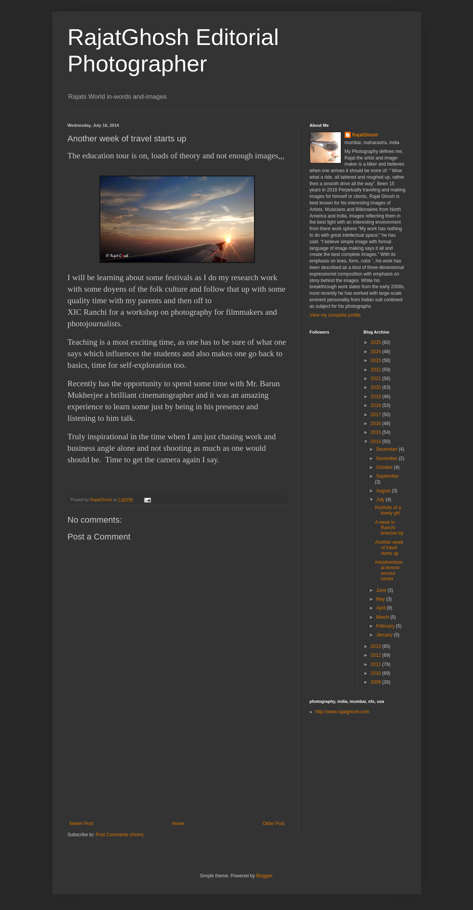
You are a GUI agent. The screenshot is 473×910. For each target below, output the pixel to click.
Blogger (264, 875)
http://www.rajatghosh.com (342, 711)
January (385, 635)
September (387, 476)
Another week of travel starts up (389, 548)
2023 (376, 360)
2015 (376, 432)
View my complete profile (335, 315)
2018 (376, 405)
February (386, 626)
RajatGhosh (365, 135)
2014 (376, 441)
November (387, 458)
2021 (376, 378)
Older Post (274, 823)
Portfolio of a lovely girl (388, 510)
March (383, 617)
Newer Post (81, 823)
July (381, 499)
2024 (376, 351)
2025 (376, 342)
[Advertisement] (177, 763)
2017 (376, 414)
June (381, 590)
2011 (376, 664)
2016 (376, 423)
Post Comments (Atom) (120, 834)
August (384, 490)
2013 (376, 646)
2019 (376, 396)
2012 (376, 655)
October (385, 467)
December (387, 449)
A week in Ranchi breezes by (389, 528)
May (381, 599)
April (381, 608)
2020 (376, 387)
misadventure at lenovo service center (389, 570)
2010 (376, 673)
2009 (376, 682)
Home (178, 823)
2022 (376, 369)
